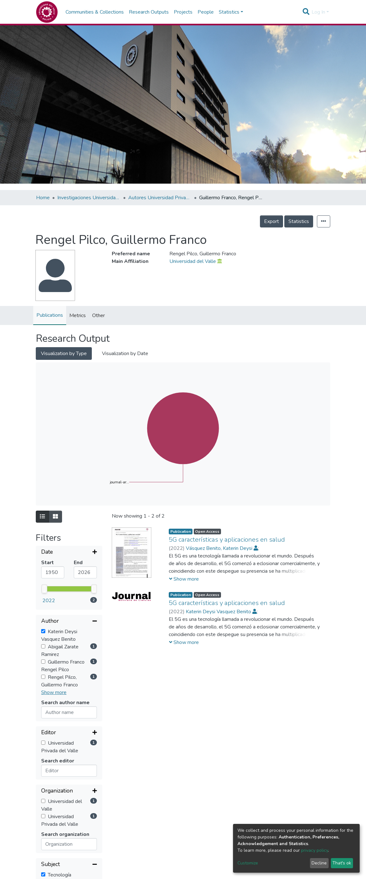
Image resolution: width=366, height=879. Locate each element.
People (206, 12)
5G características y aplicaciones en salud (227, 539)
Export (271, 221)
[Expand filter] (69, 552)
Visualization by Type (64, 353)
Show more (53, 641)
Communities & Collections (95, 12)
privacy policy (314, 850)
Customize (247, 863)
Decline (319, 863)
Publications (49, 315)
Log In (318, 12)
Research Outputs (149, 12)
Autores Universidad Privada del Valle (160, 197)
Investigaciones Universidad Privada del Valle (89, 197)
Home (43, 197)
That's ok (341, 863)
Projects (183, 12)
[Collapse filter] (69, 571)
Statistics (298, 221)
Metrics (77, 315)
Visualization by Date (125, 353)
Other (98, 315)
